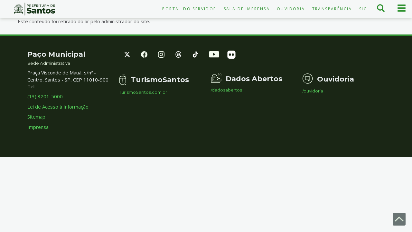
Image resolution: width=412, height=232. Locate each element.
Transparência (332, 9)
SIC (363, 9)
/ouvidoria (313, 91)
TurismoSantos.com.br (143, 92)
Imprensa (38, 127)
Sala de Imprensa (247, 9)
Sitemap (36, 116)
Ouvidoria (291, 9)
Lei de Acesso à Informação (58, 106)
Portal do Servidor (189, 9)
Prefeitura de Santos (34, 9)
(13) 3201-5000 (45, 96)
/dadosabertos (226, 90)
